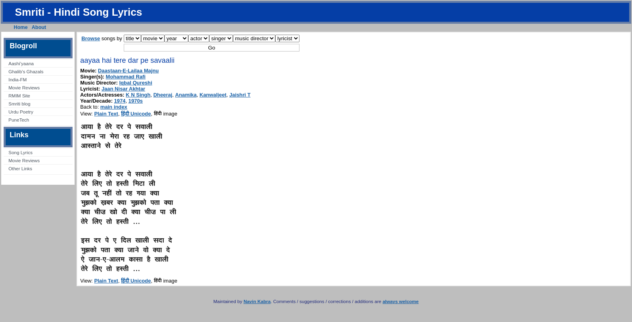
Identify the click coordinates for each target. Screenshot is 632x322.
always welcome (401, 301)
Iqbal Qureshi (135, 83)
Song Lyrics (20, 152)
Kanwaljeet (213, 95)
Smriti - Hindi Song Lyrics (78, 12)
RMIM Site (19, 95)
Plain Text (106, 114)
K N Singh (138, 95)
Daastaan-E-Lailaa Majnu (128, 71)
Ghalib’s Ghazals (26, 71)
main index (113, 107)
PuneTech (18, 120)
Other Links (20, 168)
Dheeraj (162, 95)
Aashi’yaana (21, 63)
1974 (119, 101)
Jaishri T (240, 95)
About (39, 27)
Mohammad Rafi (126, 77)
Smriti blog (19, 103)
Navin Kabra (256, 301)
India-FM (17, 79)
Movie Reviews (24, 87)
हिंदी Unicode (136, 114)
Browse (90, 38)
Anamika (185, 95)
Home (21, 27)
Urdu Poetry (20, 111)
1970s (136, 101)
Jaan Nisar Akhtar (123, 89)
